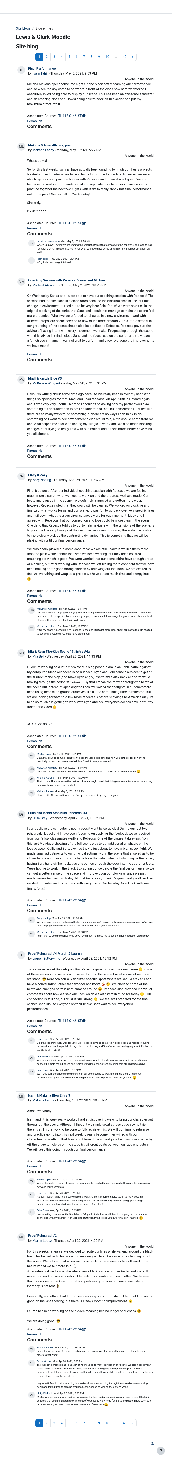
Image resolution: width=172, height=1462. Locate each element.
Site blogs (23, 28)
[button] (133, 6)
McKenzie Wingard (46, 383)
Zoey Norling (41, 480)
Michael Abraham (45, 285)
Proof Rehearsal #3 (42, 1236)
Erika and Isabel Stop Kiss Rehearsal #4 (57, 813)
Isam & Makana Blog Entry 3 (49, 1095)
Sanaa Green (44, 1361)
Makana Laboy (43, 150)
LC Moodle (13, 6)
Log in (169, 7)
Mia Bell (38, 656)
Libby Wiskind (44, 1056)
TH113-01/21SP (72, 116)
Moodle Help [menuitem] (61, 7)
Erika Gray (39, 818)
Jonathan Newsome (48, 241)
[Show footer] (161, 1451)
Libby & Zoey (37, 475)
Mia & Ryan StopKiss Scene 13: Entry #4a (59, 652)
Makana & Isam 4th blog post (50, 145)
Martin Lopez (44, 754)
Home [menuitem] (31, 7)
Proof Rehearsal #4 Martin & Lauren (55, 954)
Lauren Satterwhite (46, 959)
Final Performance (42, 69)
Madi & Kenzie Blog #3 (45, 378)
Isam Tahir (40, 73)
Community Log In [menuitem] (45, 7)
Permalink (34, 121)
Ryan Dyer (42, 1039)
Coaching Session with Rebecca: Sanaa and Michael (66, 280)
